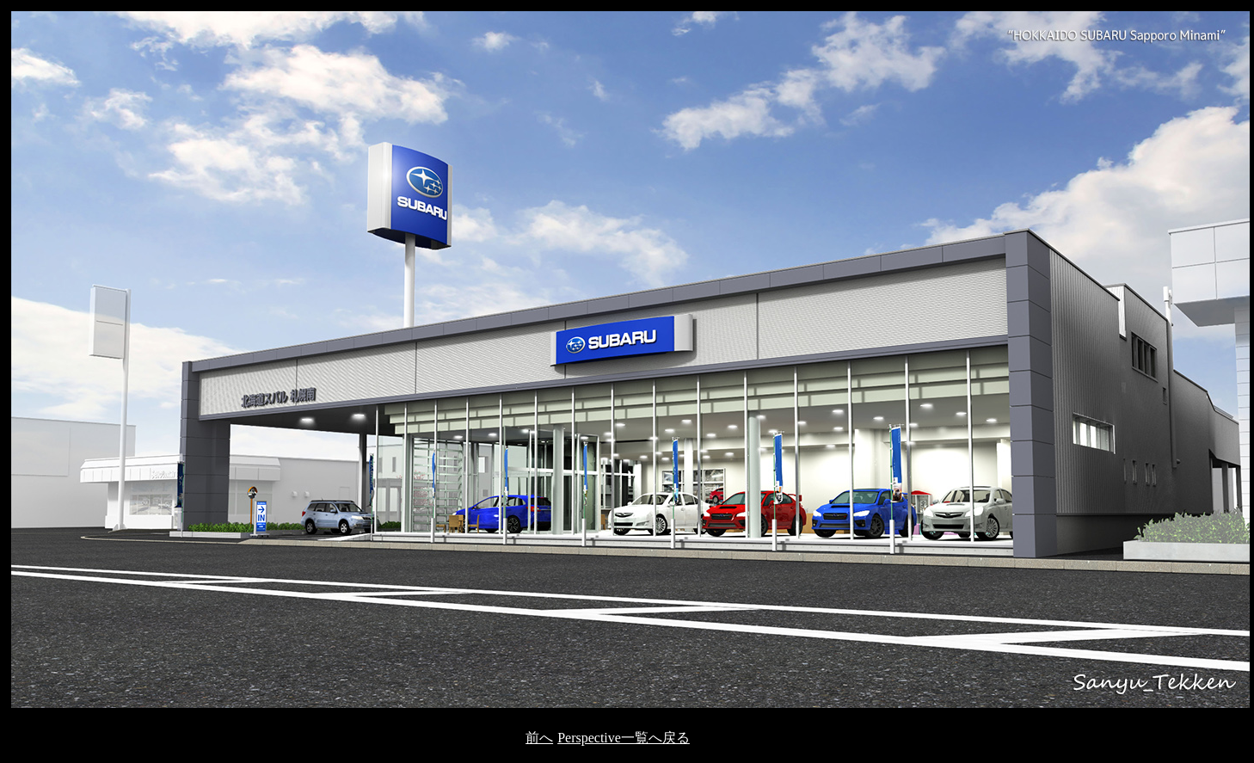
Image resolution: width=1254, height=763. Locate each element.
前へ (539, 737)
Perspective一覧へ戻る (623, 737)
